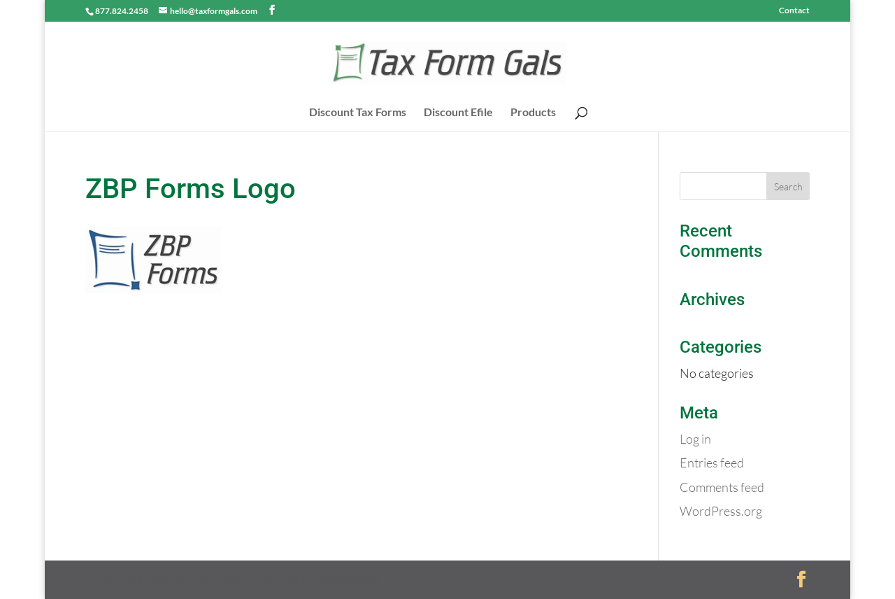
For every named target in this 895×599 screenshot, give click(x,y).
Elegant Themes (198, 579)
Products (533, 112)
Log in (695, 438)
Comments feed (722, 487)
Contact (794, 10)
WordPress (347, 579)
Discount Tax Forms (357, 112)
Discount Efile (458, 112)
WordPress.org (721, 511)
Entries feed (712, 462)
